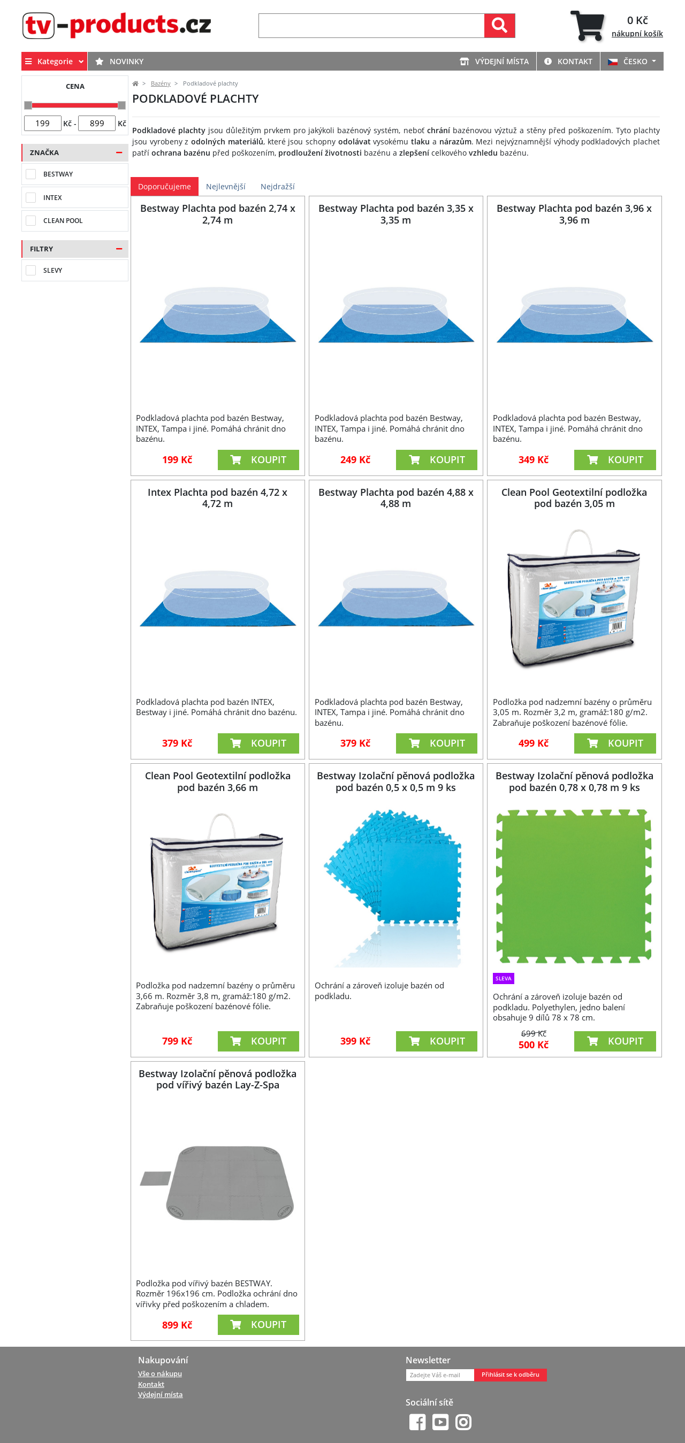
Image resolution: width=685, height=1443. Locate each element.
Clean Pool (63, 220)
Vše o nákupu (160, 1373)
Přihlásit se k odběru (510, 1374)
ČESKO (629, 61)
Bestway (58, 174)
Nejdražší (278, 186)
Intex (52, 197)
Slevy (52, 270)
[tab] (617, 25)
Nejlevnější (226, 186)
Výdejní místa (494, 61)
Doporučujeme (164, 186)
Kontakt (568, 61)
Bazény (161, 83)
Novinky (119, 61)
